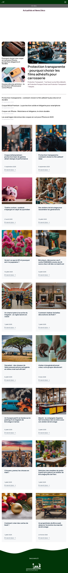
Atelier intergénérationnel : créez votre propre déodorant (50, 366)
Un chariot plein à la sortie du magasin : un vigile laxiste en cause (16, 315)
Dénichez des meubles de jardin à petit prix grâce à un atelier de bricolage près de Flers (51, 472)
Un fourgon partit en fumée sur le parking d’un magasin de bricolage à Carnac (17, 420)
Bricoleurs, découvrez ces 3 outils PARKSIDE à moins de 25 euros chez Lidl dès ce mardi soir (51, 262)
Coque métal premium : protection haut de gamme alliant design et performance (16, 157)
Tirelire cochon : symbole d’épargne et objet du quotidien (17, 208)
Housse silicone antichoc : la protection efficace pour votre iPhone (13, 86)
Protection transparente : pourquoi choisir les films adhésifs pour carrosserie (46, 72)
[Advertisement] (34, 28)
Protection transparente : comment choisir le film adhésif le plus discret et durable (31, 99)
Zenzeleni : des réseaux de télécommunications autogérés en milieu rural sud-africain (17, 367)
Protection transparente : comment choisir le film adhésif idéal (50, 157)
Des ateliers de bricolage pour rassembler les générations (50, 208)
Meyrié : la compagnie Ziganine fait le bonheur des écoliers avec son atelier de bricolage (51, 420)
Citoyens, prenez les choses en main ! (16, 471)
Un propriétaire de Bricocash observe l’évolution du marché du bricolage (50, 525)
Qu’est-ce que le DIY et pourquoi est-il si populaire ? (17, 261)
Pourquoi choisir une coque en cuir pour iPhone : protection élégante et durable (12, 61)
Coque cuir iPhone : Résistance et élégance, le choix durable (26, 111)
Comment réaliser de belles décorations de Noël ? (49, 314)
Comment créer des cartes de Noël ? (16, 524)
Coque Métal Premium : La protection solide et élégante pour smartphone (31, 105)
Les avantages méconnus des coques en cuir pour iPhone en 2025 (28, 117)
